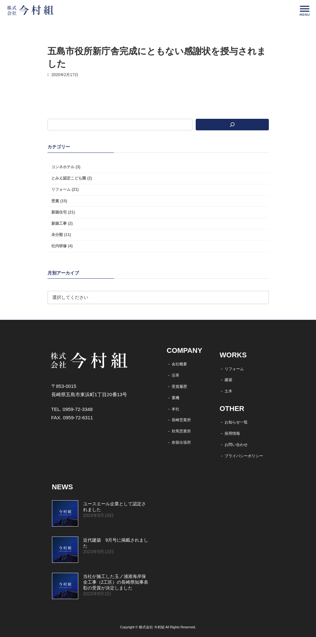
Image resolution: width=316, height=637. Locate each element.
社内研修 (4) (62, 246)
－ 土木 (226, 391)
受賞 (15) (59, 201)
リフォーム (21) (65, 190)
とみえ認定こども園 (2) (71, 178)
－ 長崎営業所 (179, 420)
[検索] (232, 124)
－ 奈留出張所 (179, 442)
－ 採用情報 (230, 433)
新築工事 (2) (62, 223)
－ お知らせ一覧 (234, 422)
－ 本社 (173, 408)
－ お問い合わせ (234, 444)
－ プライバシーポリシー (241, 456)
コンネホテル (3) (65, 167)
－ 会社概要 (177, 364)
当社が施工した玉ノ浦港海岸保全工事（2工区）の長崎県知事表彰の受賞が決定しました (116, 582)
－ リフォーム (232, 369)
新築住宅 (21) (63, 212)
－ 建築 (226, 380)
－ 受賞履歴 (177, 386)
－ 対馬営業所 (179, 431)
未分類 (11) (61, 234)
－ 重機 (173, 398)
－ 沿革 (173, 375)
